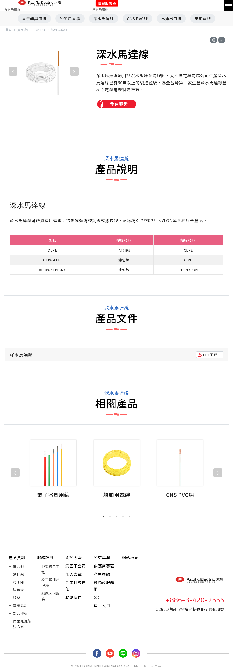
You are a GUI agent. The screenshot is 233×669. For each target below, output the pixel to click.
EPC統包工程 (50, 569)
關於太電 (73, 557)
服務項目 (45, 557)
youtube (110, 653)
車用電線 (203, 18)
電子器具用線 (34, 18)
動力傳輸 (20, 613)
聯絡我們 (73, 597)
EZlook (157, 666)
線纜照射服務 (50, 596)
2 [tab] (110, 517)
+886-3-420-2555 (195, 599)
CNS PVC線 (137, 18)
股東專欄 (102, 557)
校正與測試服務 (50, 582)
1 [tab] (103, 517)
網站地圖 (130, 557)
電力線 (18, 566)
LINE (123, 653)
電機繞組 (20, 605)
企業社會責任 (75, 585)
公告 (98, 597)
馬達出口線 (171, 18)
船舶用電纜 (70, 18)
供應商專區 (104, 566)
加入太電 (73, 574)
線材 (16, 597)
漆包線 (18, 589)
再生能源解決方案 (22, 623)
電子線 (18, 581)
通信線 (18, 574)
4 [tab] (123, 517)
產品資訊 (17, 557)
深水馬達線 (103, 18)
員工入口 (102, 605)
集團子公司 (75, 566)
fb (97, 653)
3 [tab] (116, 517)
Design (147, 666)
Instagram (136, 653)
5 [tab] (129, 517)
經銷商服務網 (104, 585)
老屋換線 (102, 574)
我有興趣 (119, 104)
